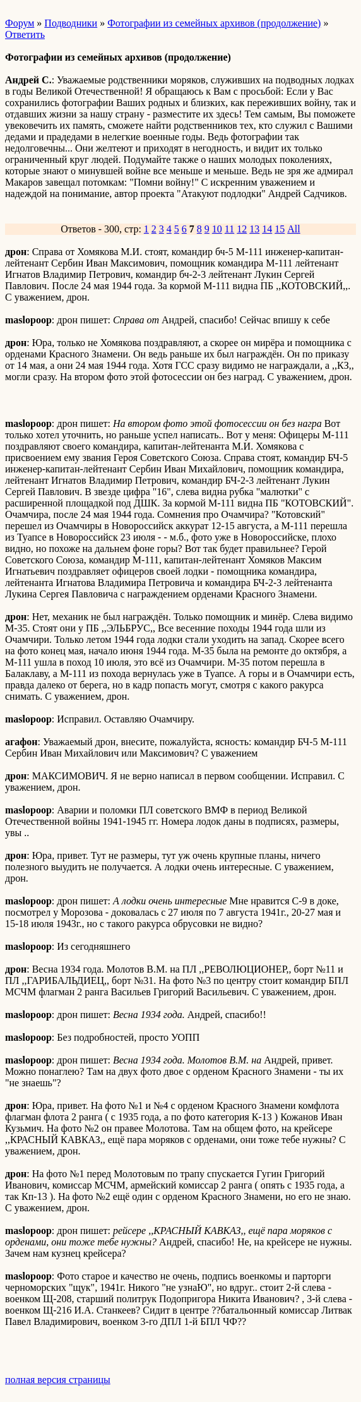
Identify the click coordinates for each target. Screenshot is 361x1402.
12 (242, 229)
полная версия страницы (57, 1379)
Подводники (70, 23)
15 (280, 229)
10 (217, 229)
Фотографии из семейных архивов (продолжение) (214, 23)
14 (267, 229)
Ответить (25, 34)
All (293, 229)
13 (254, 229)
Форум (19, 23)
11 (229, 229)
